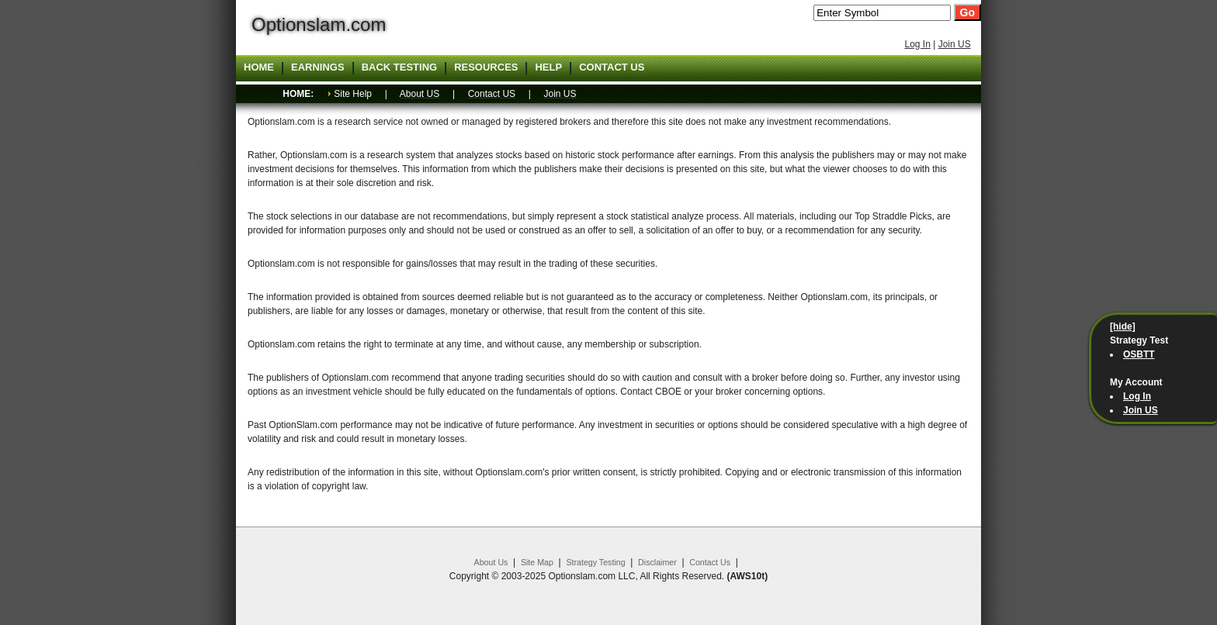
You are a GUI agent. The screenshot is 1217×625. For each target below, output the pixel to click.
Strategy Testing (595, 562)
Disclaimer (657, 562)
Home (259, 67)
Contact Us (709, 562)
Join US (954, 44)
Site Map (537, 562)
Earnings (318, 67)
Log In (917, 44)
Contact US (611, 67)
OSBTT (1139, 354)
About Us (491, 562)
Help (548, 67)
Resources (486, 67)
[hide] (1123, 326)
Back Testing (400, 67)
